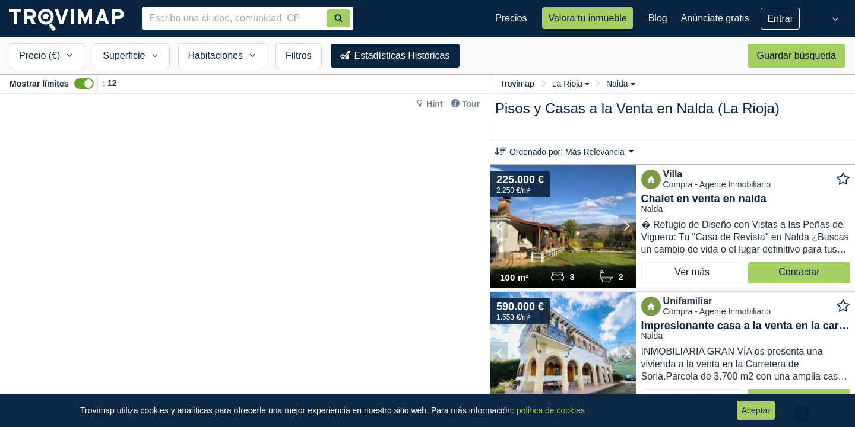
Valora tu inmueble (587, 18)
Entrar (780, 19)
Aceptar (756, 410)
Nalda (620, 83)
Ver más (692, 272)
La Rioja (571, 83)
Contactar (798, 272)
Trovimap (517, 83)
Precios (511, 18)
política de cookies (551, 410)
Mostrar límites (39, 83)
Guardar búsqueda (796, 55)
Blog (657, 18)
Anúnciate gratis (715, 18)
